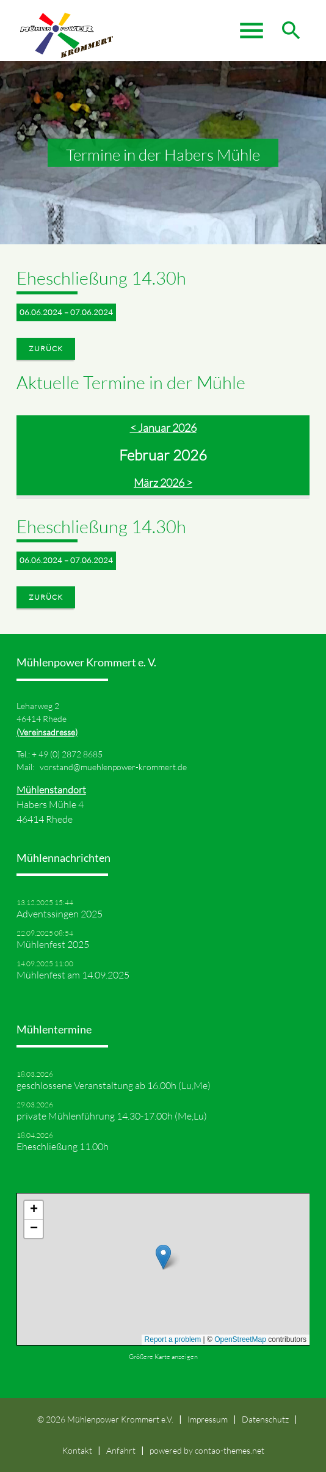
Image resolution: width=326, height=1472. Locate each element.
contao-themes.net (229, 1450)
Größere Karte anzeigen (163, 1356)
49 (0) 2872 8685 (70, 754)
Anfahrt (121, 1450)
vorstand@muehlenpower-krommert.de (113, 767)
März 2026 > (163, 482)
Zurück (46, 348)
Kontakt (77, 1450)
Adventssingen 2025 (59, 914)
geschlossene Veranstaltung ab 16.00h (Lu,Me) (113, 1085)
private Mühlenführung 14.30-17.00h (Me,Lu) (111, 1116)
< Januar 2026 (163, 427)
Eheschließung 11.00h (62, 1146)
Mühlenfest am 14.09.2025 (72, 975)
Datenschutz (265, 1419)
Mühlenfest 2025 (52, 944)
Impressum (207, 1419)
